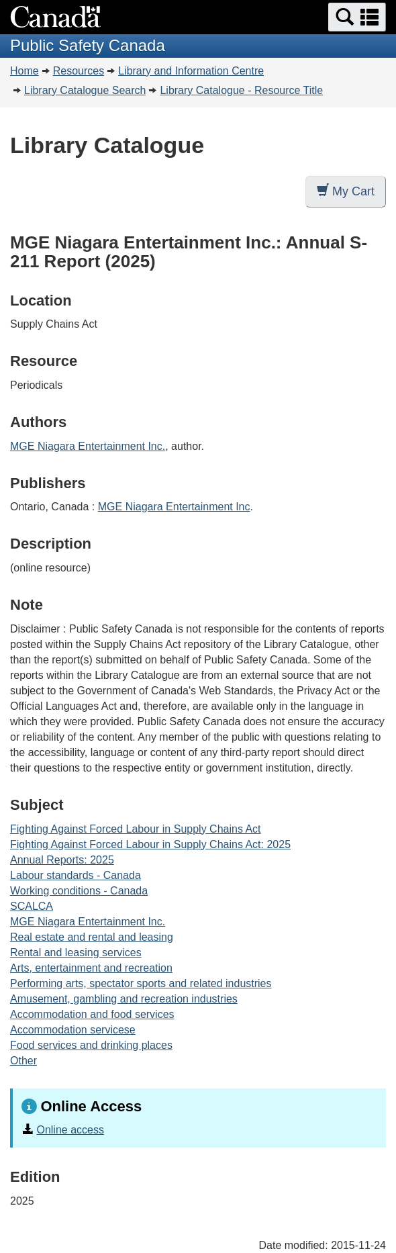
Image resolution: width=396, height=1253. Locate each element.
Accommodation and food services (92, 1014)
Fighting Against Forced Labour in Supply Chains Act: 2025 (150, 844)
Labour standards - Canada (75, 875)
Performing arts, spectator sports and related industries (141, 983)
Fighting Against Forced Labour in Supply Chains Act (135, 829)
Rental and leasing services (76, 952)
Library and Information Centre (191, 71)
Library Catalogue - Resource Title (241, 90)
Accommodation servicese (73, 1029)
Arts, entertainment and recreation (91, 968)
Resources (78, 71)
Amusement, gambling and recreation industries (124, 999)
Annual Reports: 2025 (62, 860)
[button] (357, 17)
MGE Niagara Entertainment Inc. (87, 446)
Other (23, 1060)
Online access (70, 1129)
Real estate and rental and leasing (91, 937)
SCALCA (31, 906)
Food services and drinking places (91, 1045)
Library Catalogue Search (85, 90)
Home (24, 71)
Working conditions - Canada (79, 890)
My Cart (346, 191)
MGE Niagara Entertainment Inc (174, 506)
